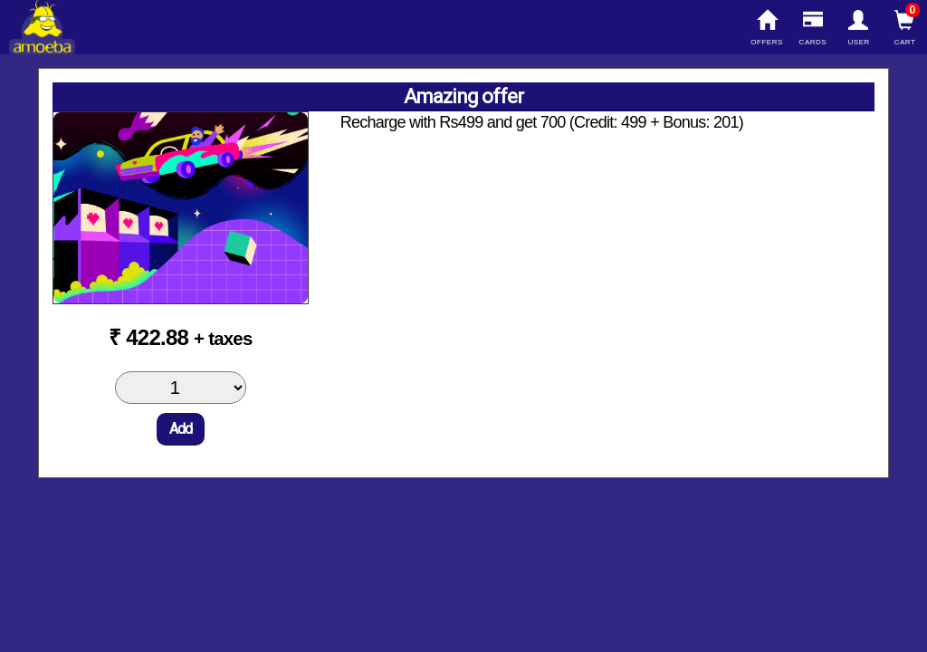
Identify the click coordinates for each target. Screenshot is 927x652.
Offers (767, 28)
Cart (905, 28)
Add (180, 428)
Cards (812, 28)
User (858, 28)
